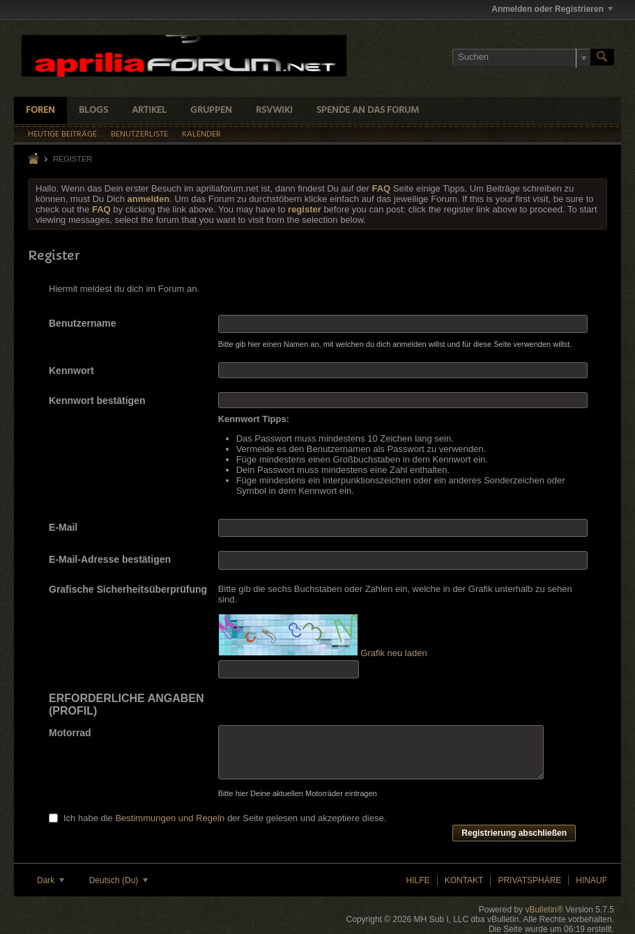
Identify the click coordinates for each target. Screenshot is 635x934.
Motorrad (70, 732)
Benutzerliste (139, 134)
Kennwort (71, 370)
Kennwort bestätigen (97, 400)
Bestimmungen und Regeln (169, 818)
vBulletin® (544, 909)
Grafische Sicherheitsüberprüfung (128, 589)
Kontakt (464, 880)
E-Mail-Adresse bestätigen (110, 559)
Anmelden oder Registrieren (552, 9)
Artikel (149, 110)
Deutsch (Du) (118, 880)
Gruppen (211, 110)
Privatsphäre (529, 880)
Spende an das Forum (367, 110)
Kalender (201, 134)
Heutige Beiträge (62, 134)
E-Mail (63, 527)
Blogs (93, 110)
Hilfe (418, 880)
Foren (40, 110)
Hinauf (591, 880)
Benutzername (82, 323)
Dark (50, 880)
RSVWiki (274, 110)
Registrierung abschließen (514, 833)
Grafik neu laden (393, 653)
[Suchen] (521, 57)
